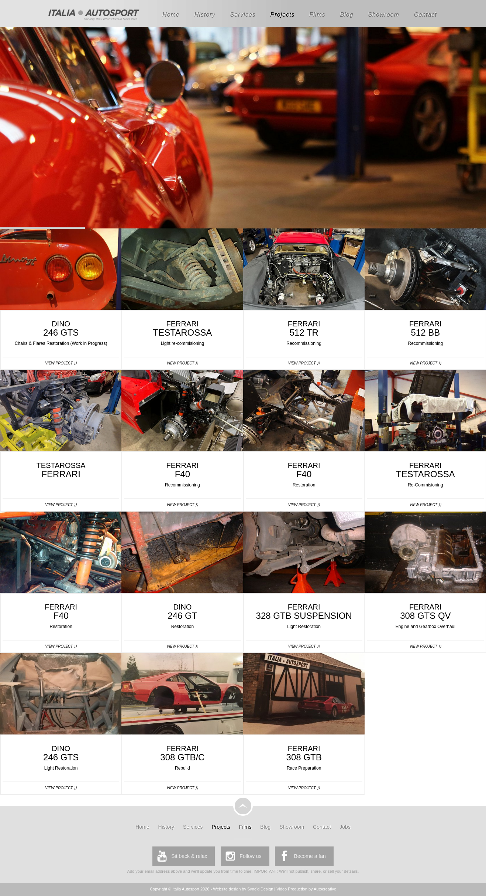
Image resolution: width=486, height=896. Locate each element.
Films (317, 14)
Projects (282, 14)
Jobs (345, 827)
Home (171, 14)
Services (242, 14)
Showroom (383, 14)
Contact (425, 14)
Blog (346, 14)
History (205, 14)
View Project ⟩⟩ (61, 363)
